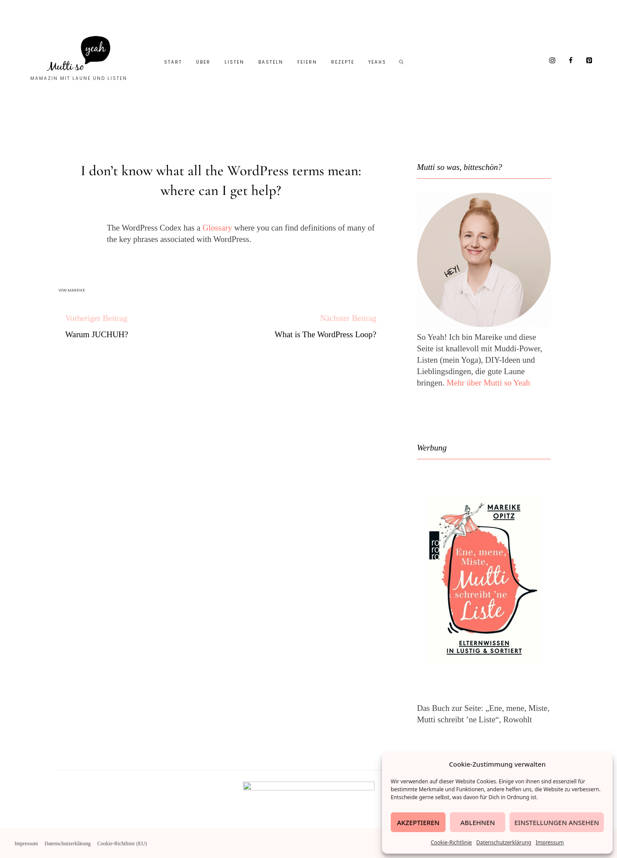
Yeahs (377, 62)
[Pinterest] (589, 60)
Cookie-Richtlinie (451, 842)
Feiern (307, 62)
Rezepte (342, 62)
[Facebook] (571, 60)
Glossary (217, 227)
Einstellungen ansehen (556, 822)
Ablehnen (477, 822)
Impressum (549, 842)
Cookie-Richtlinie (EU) (122, 843)
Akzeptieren (418, 822)
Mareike (76, 290)
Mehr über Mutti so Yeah (488, 382)
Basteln (270, 62)
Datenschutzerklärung (503, 842)
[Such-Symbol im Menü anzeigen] (401, 62)
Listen (234, 62)
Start (173, 62)
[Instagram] (552, 60)
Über (203, 62)
